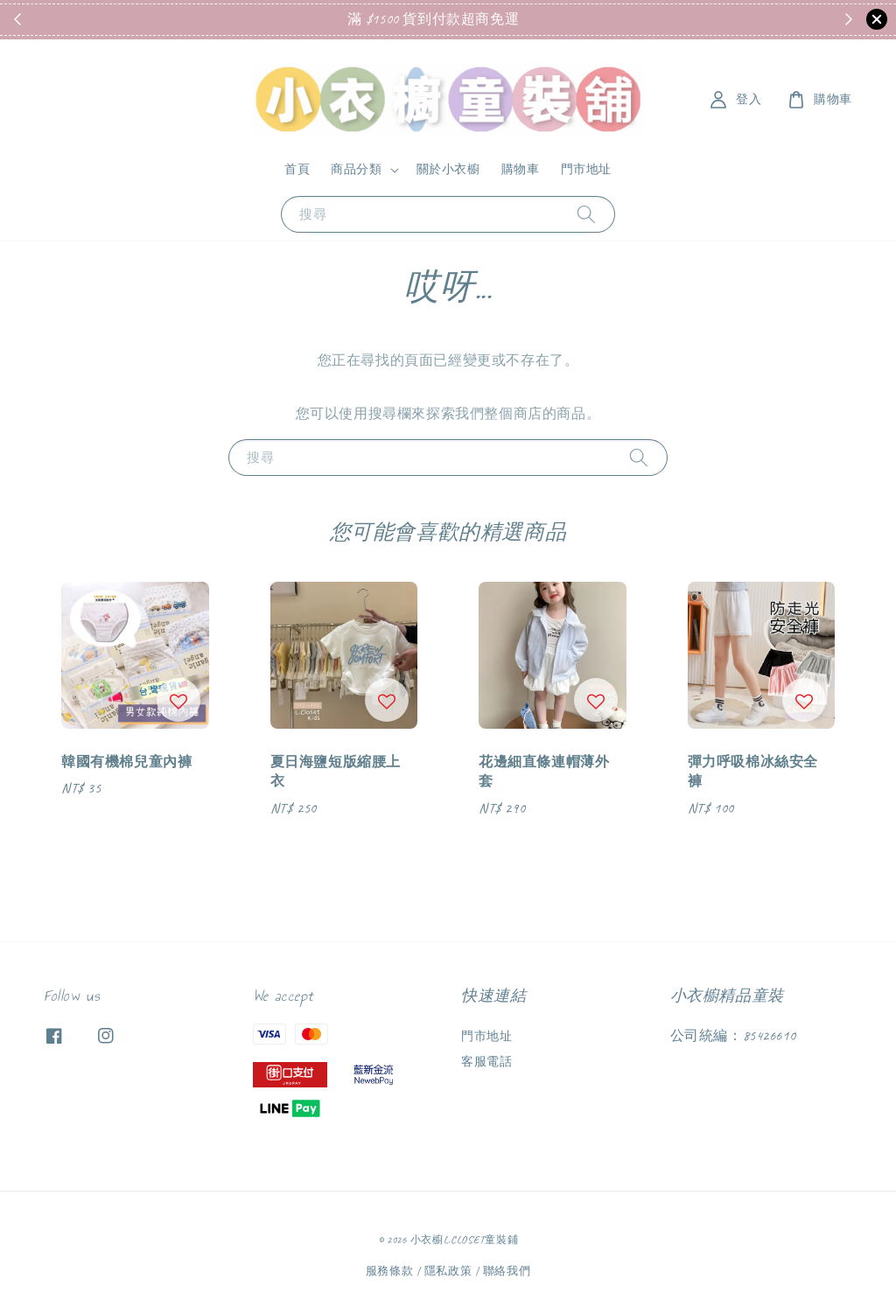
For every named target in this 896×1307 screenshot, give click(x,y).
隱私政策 (448, 1271)
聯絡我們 (507, 1271)
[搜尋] (586, 214)
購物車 (520, 169)
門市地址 (586, 169)
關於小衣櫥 (448, 169)
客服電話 (486, 1061)
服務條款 (390, 1271)
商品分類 (356, 169)
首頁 (297, 169)
